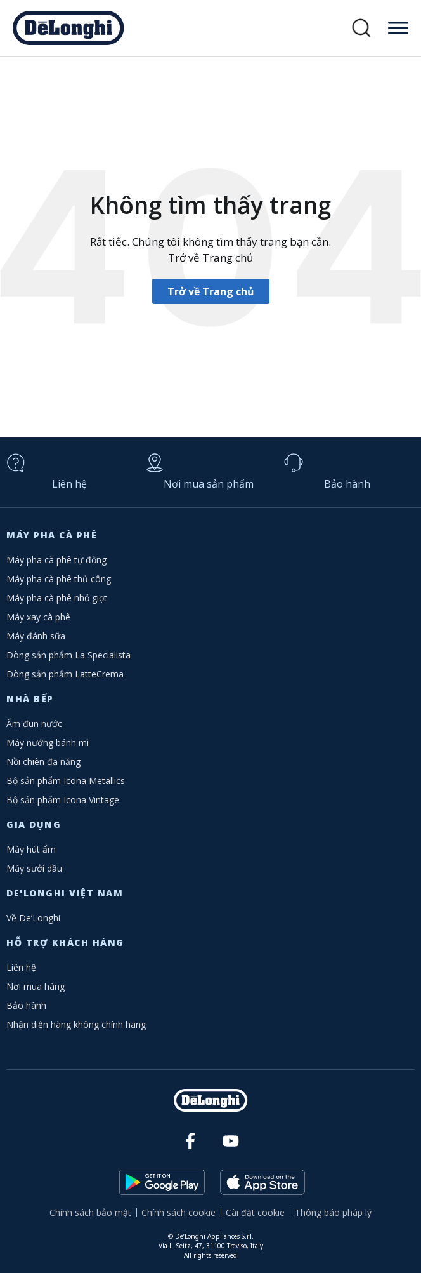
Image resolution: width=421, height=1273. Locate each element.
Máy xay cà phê (38, 617)
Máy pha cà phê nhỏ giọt (56, 598)
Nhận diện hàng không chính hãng (76, 1024)
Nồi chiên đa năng (43, 762)
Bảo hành (347, 484)
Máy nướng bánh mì (47, 742)
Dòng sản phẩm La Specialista (68, 655)
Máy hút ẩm (31, 849)
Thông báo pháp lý (333, 1212)
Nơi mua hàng (35, 986)
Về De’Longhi (33, 918)
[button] (361, 28)
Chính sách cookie (178, 1212)
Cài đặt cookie (255, 1212)
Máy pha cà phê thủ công (58, 579)
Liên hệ (69, 484)
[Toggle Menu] (398, 28)
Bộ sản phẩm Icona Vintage (62, 800)
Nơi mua (209, 484)
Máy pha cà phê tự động (56, 560)
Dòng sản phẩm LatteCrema (65, 674)
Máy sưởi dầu (34, 868)
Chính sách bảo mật (90, 1212)
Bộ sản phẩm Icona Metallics (65, 781)
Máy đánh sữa (35, 636)
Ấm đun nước (34, 723)
